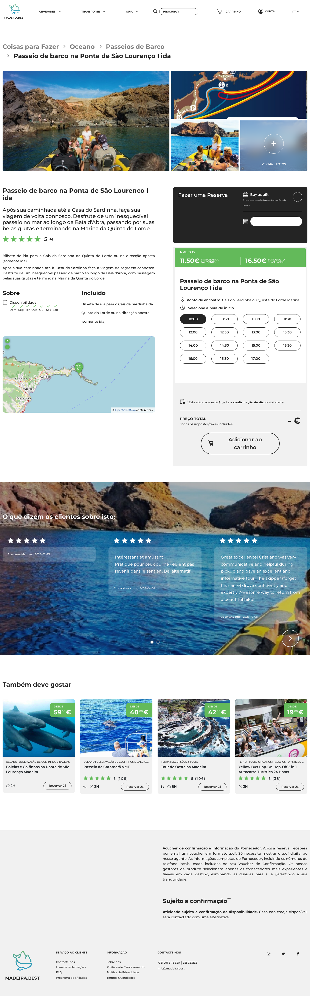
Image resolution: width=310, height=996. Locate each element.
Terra (165, 761)
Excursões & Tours (184, 761)
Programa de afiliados (71, 977)
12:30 (224, 332)
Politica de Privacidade (123, 972)
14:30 (224, 345)
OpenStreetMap (125, 410)
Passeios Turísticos (287, 761)
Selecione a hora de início (207, 307)
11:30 (287, 319)
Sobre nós (114, 962)
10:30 (224, 319)
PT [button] (294, 11)
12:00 (193, 332)
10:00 (193, 319)
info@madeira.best (171, 968)
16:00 (193, 359)
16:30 (224, 359)
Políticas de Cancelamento (125, 967)
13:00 (256, 332)
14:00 (193, 345)
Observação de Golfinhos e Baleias (44, 761)
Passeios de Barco (135, 46)
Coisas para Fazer (31, 46)
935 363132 (190, 962)
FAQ (59, 972)
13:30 (287, 332)
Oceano (82, 46)
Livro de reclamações (71, 967)
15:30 (287, 345)
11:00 (256, 319)
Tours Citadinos (260, 761)
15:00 (256, 345)
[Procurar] (178, 11)
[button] (60, 11)
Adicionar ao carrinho (235, 443)
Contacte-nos (65, 962)
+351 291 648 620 (169, 962)
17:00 (255, 359)
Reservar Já (57, 785)
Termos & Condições (121, 977)
